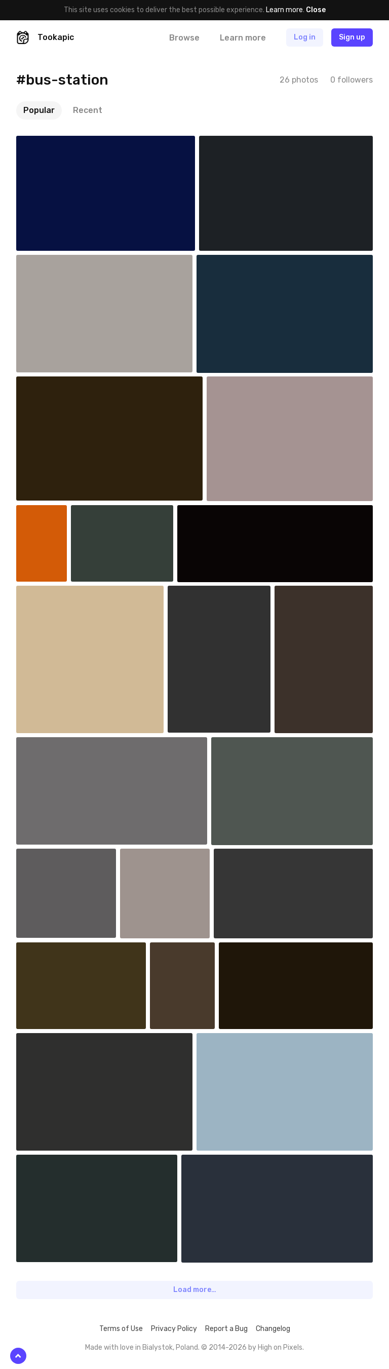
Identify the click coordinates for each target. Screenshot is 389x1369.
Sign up (352, 37)
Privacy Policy (174, 1328)
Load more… (194, 1289)
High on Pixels (280, 1347)
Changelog (273, 1328)
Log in (305, 37)
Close (316, 10)
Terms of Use (121, 1328)
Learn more (284, 10)
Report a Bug (226, 1328)
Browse (184, 38)
